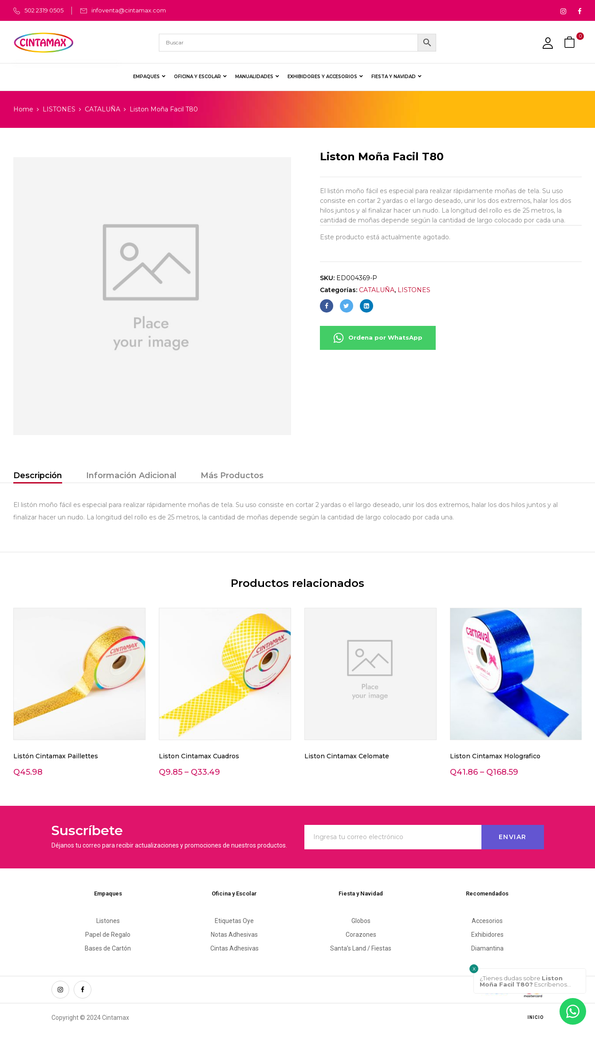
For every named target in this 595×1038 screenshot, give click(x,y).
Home (23, 109)
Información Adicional (131, 475)
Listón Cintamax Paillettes (55, 756)
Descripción (37, 475)
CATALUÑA (102, 109)
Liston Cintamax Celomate (346, 756)
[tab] (37, 477)
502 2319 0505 (43, 10)
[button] (570, 42)
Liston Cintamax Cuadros (199, 756)
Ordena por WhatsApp (377, 338)
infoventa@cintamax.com (128, 10)
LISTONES (59, 109)
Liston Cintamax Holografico (495, 756)
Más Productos (232, 475)
